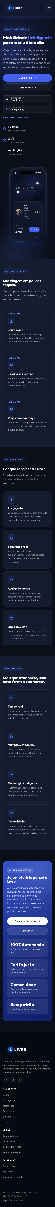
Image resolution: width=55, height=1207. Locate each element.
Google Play (9, 1166)
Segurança (8, 1111)
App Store (8, 1171)
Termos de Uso (10, 1136)
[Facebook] (13, 1080)
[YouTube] (20, 1080)
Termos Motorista (12, 1146)
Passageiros (9, 1100)
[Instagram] (6, 1080)
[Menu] (49, 8)
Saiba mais (28, 930)
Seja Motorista (27, 87)
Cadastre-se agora (27, 921)
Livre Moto (8, 1116)
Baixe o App (27, 77)
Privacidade (9, 1141)
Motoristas (8, 1105)
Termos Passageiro (12, 1152)
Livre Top (7, 1122)
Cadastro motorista (13, 1177)
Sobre (6, 1094)
